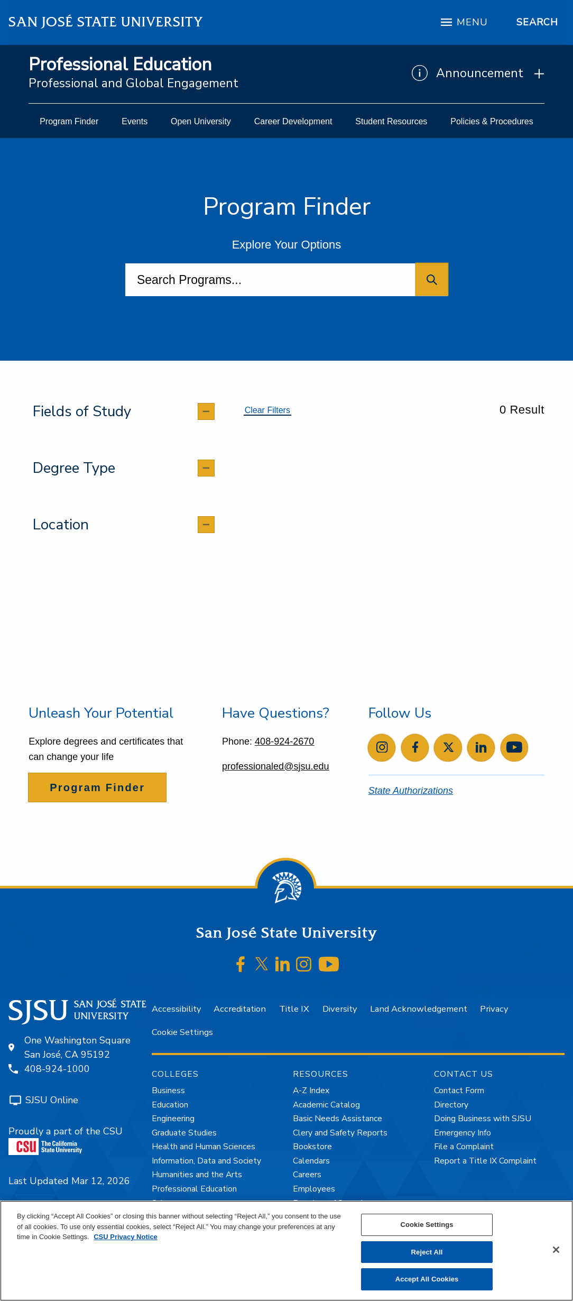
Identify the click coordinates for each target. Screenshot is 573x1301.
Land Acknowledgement (418, 1009)
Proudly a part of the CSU (65, 1140)
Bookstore (312, 1146)
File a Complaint (464, 1146)
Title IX (294, 1009)
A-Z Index (311, 1090)
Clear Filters (267, 410)
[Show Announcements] (478, 74)
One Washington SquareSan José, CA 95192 (77, 1047)
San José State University (106, 22)
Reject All (427, 1252)
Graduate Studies (184, 1133)
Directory (451, 1105)
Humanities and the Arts (197, 1174)
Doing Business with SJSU (482, 1118)
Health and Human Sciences (203, 1146)
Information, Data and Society (206, 1161)
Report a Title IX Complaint (485, 1161)
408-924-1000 (57, 1068)
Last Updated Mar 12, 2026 (69, 1181)
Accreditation (240, 1009)
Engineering (173, 1118)
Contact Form (459, 1090)
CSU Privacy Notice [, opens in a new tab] (126, 1237)
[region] (286, 1251)
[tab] (123, 411)
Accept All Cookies (427, 1279)
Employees (314, 1189)
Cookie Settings (182, 1032)
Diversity (339, 1009)
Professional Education (120, 65)
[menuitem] (69, 121)
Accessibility (176, 1009)
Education (170, 1105)
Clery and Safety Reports (340, 1133)
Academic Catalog (326, 1105)
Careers (307, 1174)
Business (168, 1090)
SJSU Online (51, 1100)
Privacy (494, 1009)
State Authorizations (410, 790)
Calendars (311, 1161)
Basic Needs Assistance (337, 1118)
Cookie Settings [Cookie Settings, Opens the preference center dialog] (426, 1225)
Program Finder (97, 787)
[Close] (556, 1249)
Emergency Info (462, 1133)
